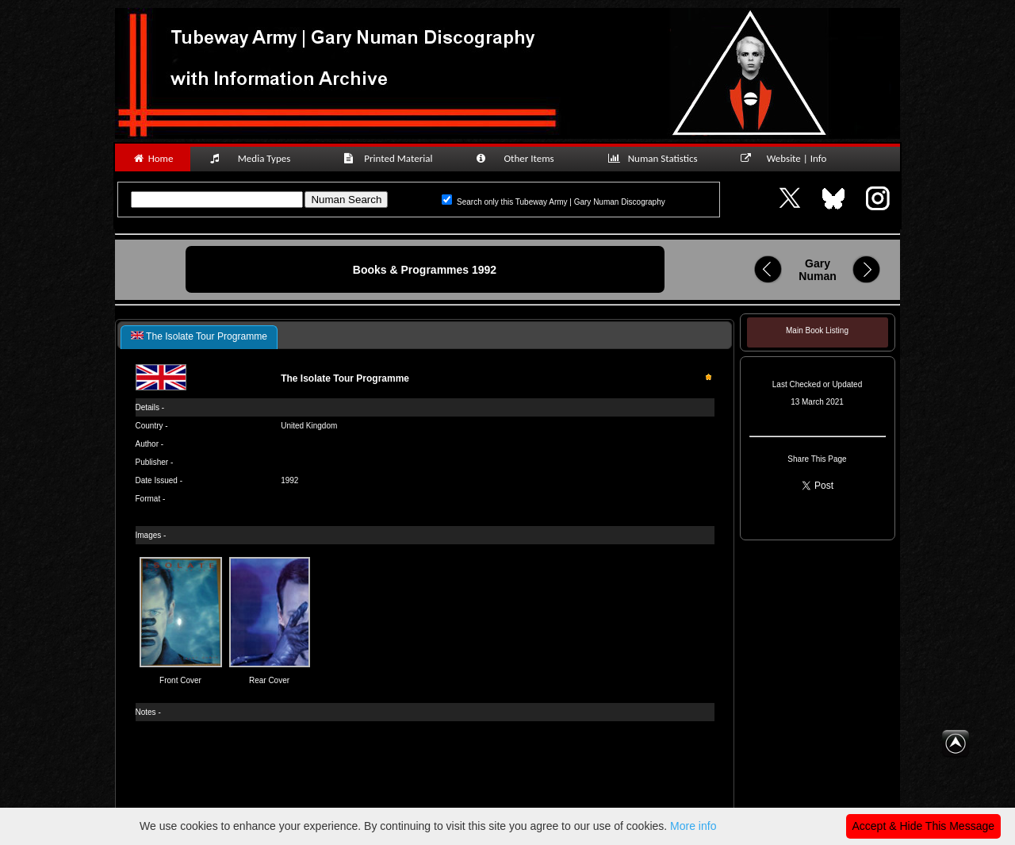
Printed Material (390, 158)
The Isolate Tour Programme (199, 336)
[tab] (199, 337)
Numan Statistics (655, 158)
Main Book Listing (817, 330)
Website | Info (788, 158)
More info (693, 826)
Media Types (257, 158)
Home (152, 158)
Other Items (523, 158)
